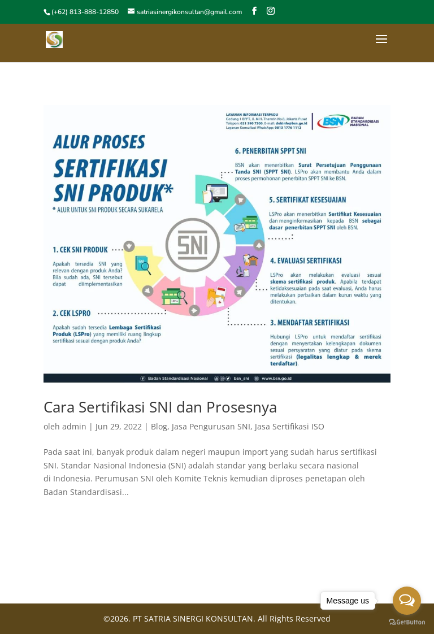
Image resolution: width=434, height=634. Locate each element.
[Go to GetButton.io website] (407, 622)
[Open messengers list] (407, 601)
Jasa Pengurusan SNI (211, 426)
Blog (159, 426)
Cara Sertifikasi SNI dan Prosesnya (160, 407)
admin (74, 426)
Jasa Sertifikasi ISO (289, 426)
